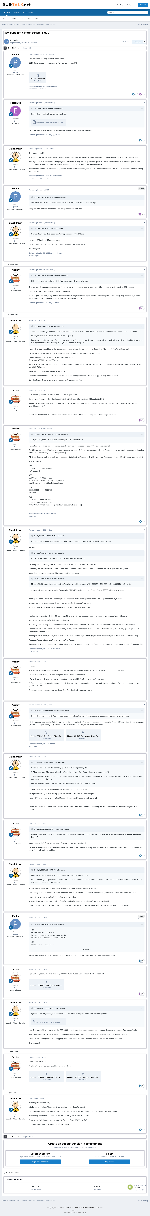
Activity (16, 12)
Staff (22, 18)
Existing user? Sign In (126, 5)
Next (14, 48)
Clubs (4, 18)
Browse (7, 14)
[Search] (119, 12)
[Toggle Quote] (32, 108)
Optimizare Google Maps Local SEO (89, 1207)
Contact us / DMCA (66, 1207)
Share (125, 42)
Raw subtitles (32, 43)
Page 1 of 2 (28, 48)
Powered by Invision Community (75, 1212)
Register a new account (40, 1162)
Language (51, 1207)
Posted (38, 54)
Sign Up (143, 5)
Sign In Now (109, 1162)
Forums (14, 18)
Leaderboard (33, 18)
